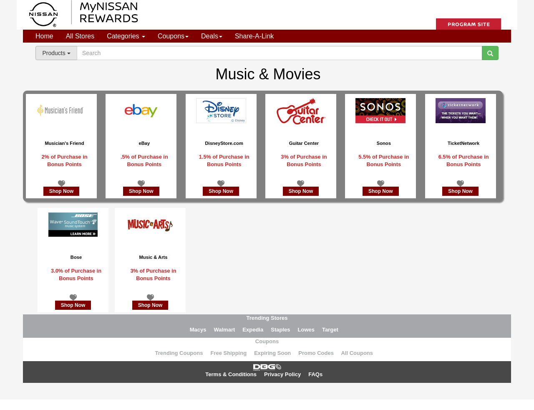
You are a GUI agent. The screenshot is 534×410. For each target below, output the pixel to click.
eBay (144, 143)
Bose (76, 257)
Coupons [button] (173, 36)
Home (44, 36)
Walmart (224, 329)
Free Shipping (228, 353)
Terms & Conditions (231, 374)
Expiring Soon (272, 353)
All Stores (80, 36)
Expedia (252, 329)
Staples (280, 329)
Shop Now (61, 191)
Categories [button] (126, 36)
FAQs (315, 374)
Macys (198, 329)
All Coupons (357, 353)
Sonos (384, 143)
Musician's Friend (64, 143)
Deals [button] (211, 36)
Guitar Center (304, 143)
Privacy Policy (282, 374)
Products (56, 53)
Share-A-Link (254, 36)
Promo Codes (316, 353)
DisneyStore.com (224, 143)
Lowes (306, 329)
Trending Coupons (179, 353)
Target (330, 329)
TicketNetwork (463, 143)
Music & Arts (153, 257)
